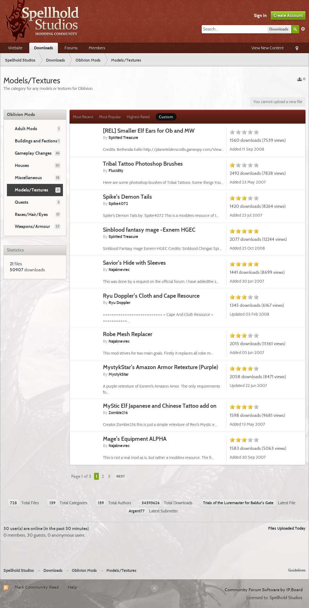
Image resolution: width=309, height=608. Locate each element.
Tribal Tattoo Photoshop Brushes (143, 163)
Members (97, 47)
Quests (21, 202)
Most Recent (83, 116)
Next (120, 476)
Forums (71, 47)
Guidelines (297, 570)
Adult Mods (26, 128)
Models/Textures (31, 190)
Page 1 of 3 (81, 476)
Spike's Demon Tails (127, 196)
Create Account (288, 15)
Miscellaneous (28, 177)
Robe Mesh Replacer (127, 334)
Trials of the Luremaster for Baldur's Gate (238, 502)
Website (15, 47)
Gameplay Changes (33, 153)
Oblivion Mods (21, 114)
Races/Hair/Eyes (31, 214)
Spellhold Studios (18, 570)
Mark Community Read (36, 587)
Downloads (43, 47)
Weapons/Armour (32, 226)
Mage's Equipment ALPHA (134, 438)
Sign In (260, 15)
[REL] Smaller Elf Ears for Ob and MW (148, 130)
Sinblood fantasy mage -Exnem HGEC (149, 229)
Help (72, 587)
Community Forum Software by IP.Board (264, 590)
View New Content (267, 47)
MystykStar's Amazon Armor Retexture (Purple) (160, 367)
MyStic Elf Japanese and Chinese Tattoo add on (159, 405)
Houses (22, 165)
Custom (166, 116)
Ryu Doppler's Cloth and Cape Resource (151, 295)
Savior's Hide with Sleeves (134, 262)
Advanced (303, 28)
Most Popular (110, 116)
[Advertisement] (154, 550)
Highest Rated (138, 116)
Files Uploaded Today (287, 528)
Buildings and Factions (36, 141)
